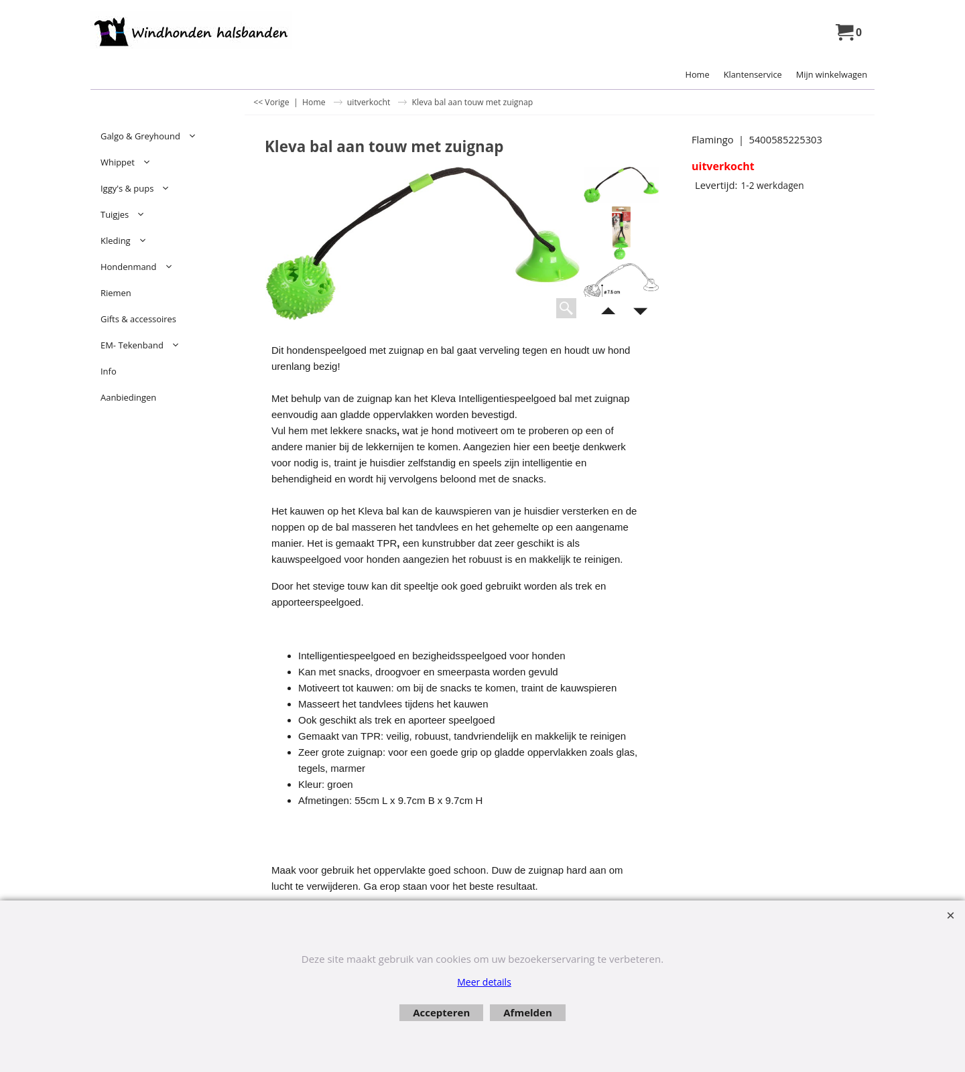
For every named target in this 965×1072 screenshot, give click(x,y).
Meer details (484, 982)
